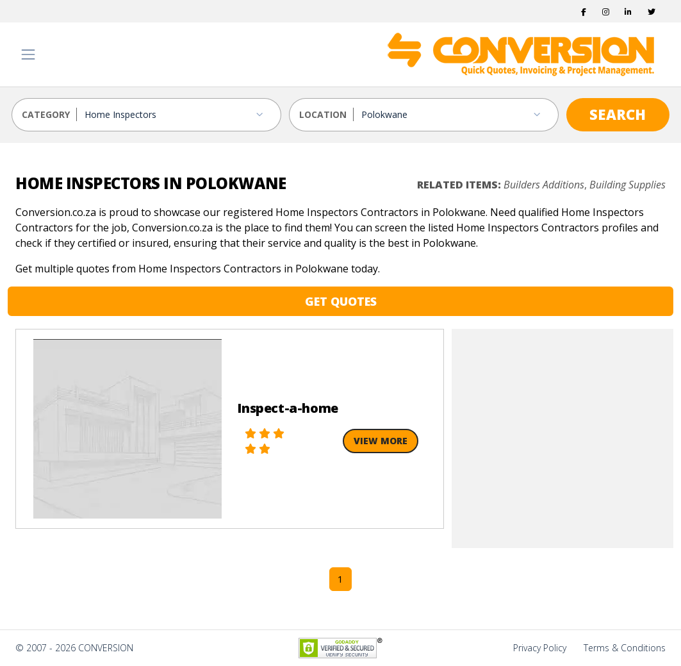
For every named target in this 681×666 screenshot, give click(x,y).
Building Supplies (627, 185)
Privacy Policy (539, 648)
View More (380, 441)
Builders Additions (544, 185)
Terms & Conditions (625, 648)
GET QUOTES (341, 301)
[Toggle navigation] (28, 54)
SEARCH (617, 114)
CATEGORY (46, 114)
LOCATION (323, 114)
